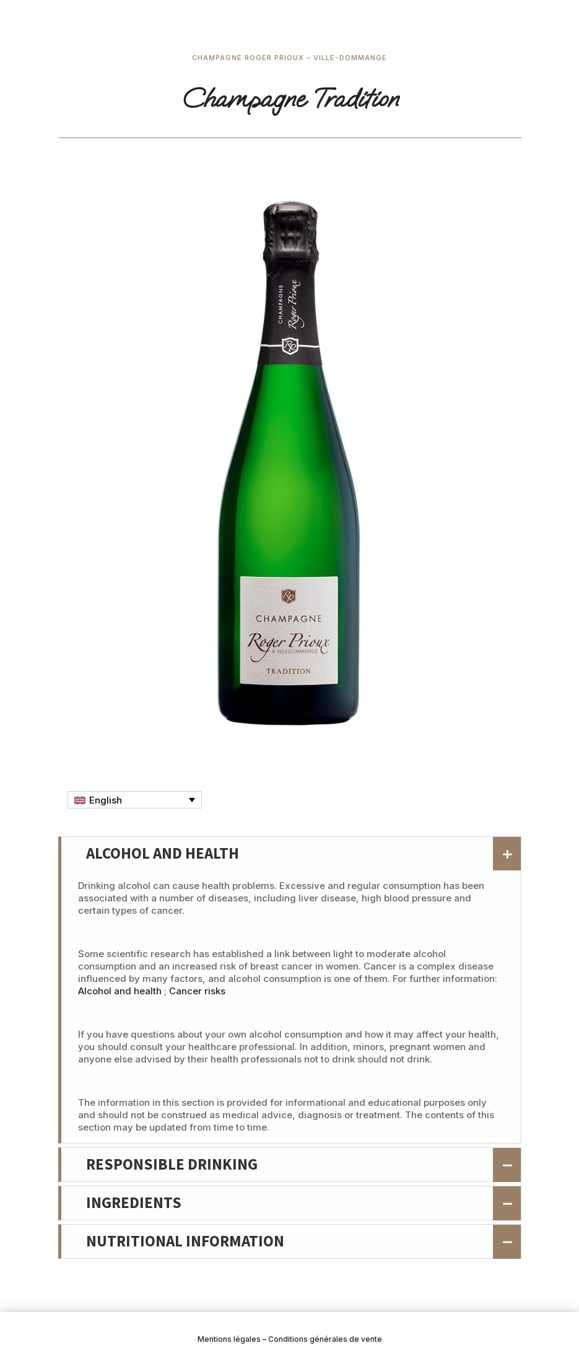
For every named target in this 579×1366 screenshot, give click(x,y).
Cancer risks (197, 991)
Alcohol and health (120, 991)
